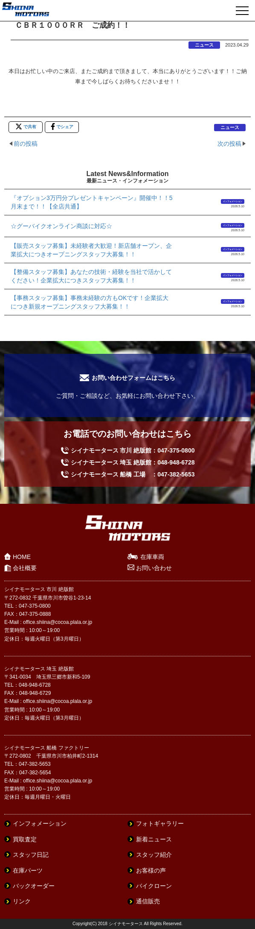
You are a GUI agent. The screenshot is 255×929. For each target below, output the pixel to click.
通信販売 (148, 901)
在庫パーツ (28, 870)
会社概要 (25, 567)
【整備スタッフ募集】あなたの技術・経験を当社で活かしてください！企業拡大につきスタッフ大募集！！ (91, 276)
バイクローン (154, 885)
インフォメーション (232, 201)
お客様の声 (151, 870)
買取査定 (25, 839)
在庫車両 (152, 556)
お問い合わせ (154, 567)
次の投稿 (229, 143)
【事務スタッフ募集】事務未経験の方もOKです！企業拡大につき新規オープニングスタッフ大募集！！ (89, 302)
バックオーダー (34, 885)
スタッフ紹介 (154, 854)
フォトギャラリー (160, 823)
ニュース (204, 44)
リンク (22, 901)
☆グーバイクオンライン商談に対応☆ (61, 226)
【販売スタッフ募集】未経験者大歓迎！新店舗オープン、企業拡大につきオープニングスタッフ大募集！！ (91, 250)
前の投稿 (26, 143)
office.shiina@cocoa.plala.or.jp (57, 622)
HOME (22, 556)
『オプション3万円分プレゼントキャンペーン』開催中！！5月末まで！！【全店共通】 (92, 202)
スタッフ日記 (31, 854)
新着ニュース (154, 839)
